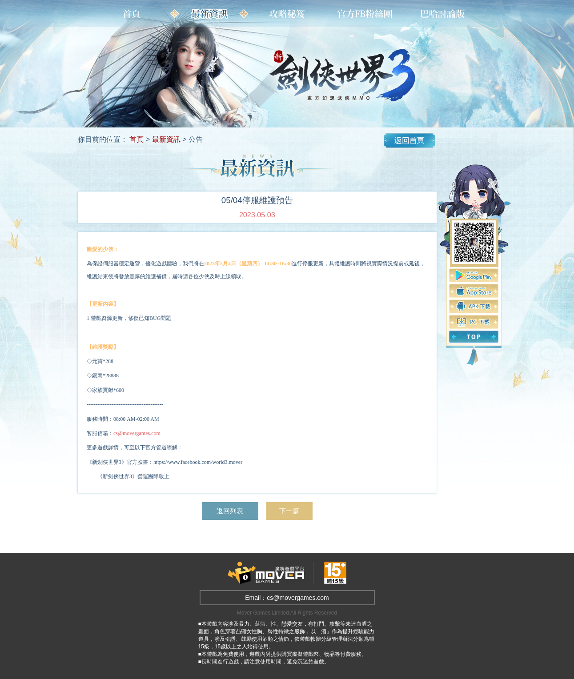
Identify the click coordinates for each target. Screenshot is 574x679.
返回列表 (229, 511)
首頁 (136, 139)
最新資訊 (166, 139)
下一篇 (291, 511)
